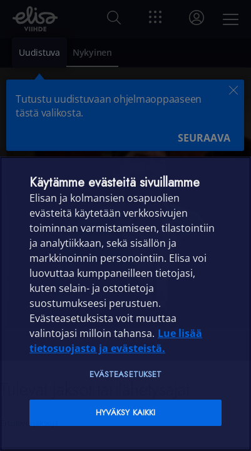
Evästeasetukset (126, 374)
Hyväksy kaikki (126, 412)
